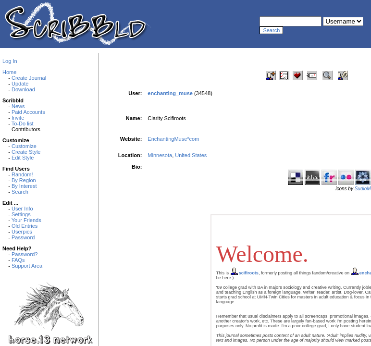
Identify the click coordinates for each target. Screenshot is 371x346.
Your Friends (26, 220)
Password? (24, 254)
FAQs (18, 260)
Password (23, 237)
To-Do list (23, 123)
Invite (18, 118)
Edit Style (23, 158)
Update (20, 83)
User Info (22, 208)
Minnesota (160, 155)
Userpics (22, 232)
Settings (21, 214)
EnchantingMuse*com (173, 139)
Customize (24, 146)
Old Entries (24, 226)
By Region (24, 180)
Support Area (27, 266)
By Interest (24, 186)
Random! (22, 174)
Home (9, 72)
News (18, 106)
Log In (9, 61)
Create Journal (29, 78)
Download (23, 89)
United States (191, 155)
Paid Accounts (28, 112)
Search (20, 192)
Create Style (26, 152)
